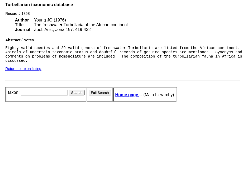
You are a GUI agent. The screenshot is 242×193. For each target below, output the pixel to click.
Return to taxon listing (23, 72)
